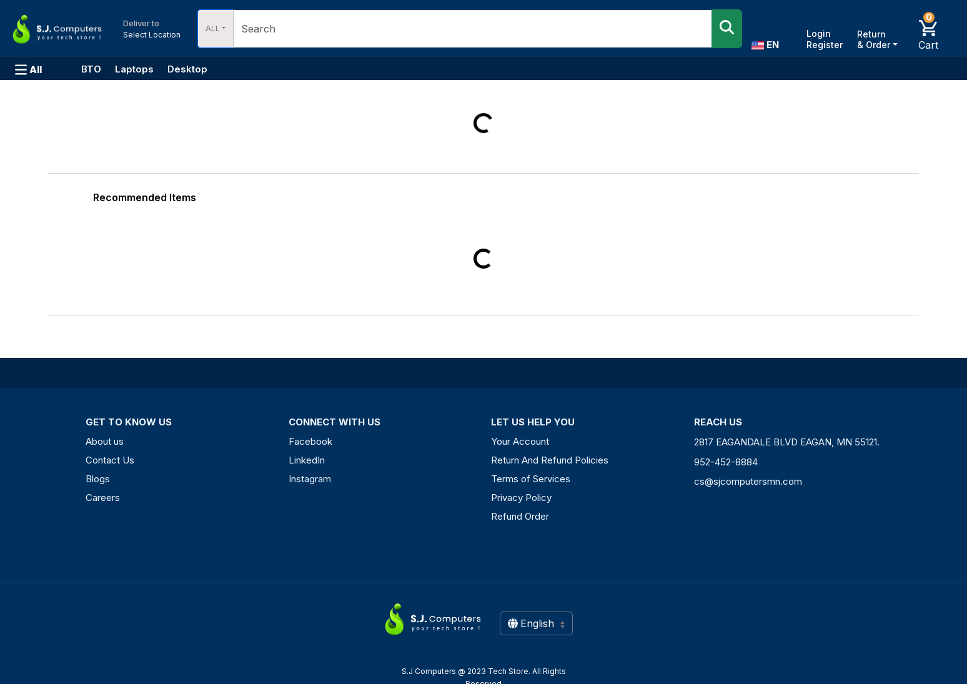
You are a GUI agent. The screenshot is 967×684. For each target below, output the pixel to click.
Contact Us (110, 460)
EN (765, 45)
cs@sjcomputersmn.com (748, 481)
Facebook (310, 441)
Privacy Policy (521, 497)
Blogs (98, 479)
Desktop (187, 69)
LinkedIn (307, 460)
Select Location (152, 28)
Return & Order (873, 39)
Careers (103, 497)
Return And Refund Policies (549, 460)
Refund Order (520, 516)
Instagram (310, 479)
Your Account (520, 441)
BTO (91, 69)
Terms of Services (530, 479)
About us (105, 441)
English (536, 623)
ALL (213, 28)
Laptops (134, 69)
